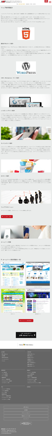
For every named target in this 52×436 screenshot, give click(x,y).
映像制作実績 (29, 375)
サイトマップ (26, 418)
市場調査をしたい (30, 360)
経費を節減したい (30, 364)
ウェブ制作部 (4, 372)
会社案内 (26, 410)
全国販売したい (30, 359)
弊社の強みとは (5, 354)
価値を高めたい (30, 355)
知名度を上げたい (30, 357)
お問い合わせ (46, 1)
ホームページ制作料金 (6, 388)
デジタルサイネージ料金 (6, 397)
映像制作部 (4, 377)
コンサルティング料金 (6, 399)
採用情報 (28, 386)
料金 (2, 386)
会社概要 (3, 355)
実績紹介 (28, 370)
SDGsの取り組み (5, 357)
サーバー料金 (4, 392)
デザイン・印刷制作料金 (6, 395)
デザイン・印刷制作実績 (32, 377)
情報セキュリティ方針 (26, 415)
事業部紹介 (3, 370)
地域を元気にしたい (31, 366)
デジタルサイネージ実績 (32, 379)
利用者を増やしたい (31, 354)
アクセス (3, 360)
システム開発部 (5, 374)
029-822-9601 (22, 4)
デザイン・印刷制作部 (6, 379)
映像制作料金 (4, 394)
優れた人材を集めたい (31, 362)
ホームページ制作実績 (31, 372)
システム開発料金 (5, 390)
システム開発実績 (30, 374)
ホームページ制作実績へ (26, 320)
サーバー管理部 (5, 375)
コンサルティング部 (5, 382)
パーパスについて (5, 359)
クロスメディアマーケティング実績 (34, 382)
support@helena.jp (7, 433)
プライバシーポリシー (26, 413)
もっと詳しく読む (7, 216)
